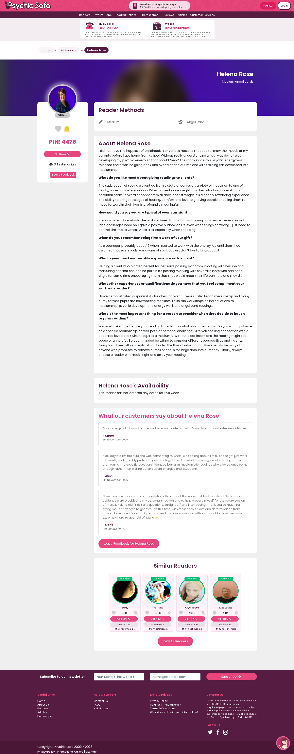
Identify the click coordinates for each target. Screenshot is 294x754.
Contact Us (101, 701)
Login (284, 6)
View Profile (124, 624)
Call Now (62, 154)
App (109, 15)
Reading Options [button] (126, 15)
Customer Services (202, 15)
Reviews (169, 15)
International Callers (70, 751)
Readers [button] (84, 15)
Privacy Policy (158, 701)
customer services (216, 713)
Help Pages (101, 708)
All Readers (69, 50)
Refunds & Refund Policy (165, 704)
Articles (182, 15)
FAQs (97, 704)
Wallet (99, 15)
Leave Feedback (63, 175)
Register (268, 6)
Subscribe (231, 676)
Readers (42, 708)
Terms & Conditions (162, 708)
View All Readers (175, 641)
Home (46, 50)
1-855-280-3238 (109, 28)
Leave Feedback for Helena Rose (128, 543)
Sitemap (91, 751)
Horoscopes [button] (150, 15)
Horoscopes (45, 716)
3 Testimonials (62, 164)
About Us (43, 704)
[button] (283, 743)
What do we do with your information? (174, 712)
